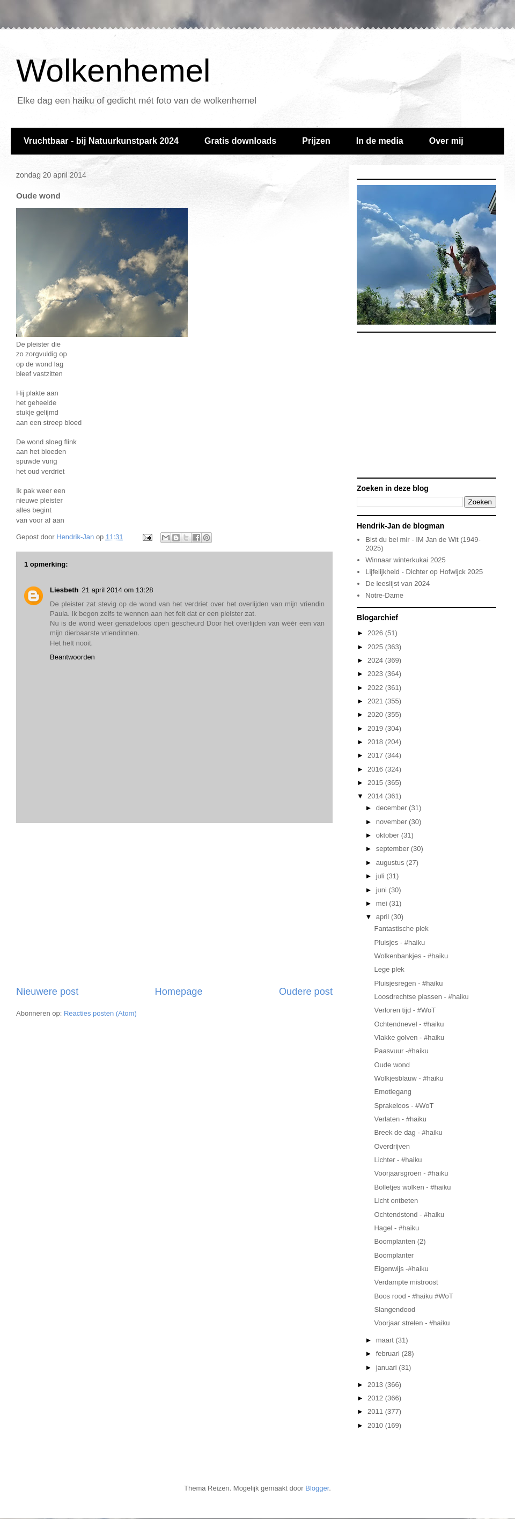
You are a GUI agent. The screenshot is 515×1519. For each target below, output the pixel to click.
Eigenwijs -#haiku (401, 1269)
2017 (376, 755)
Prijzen (316, 140)
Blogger (317, 1488)
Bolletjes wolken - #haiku (412, 1187)
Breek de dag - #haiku (408, 1132)
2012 (376, 1398)
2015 (376, 783)
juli (381, 876)
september (393, 849)
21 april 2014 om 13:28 (117, 590)
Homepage (179, 991)
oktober (388, 835)
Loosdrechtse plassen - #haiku (421, 997)
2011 (376, 1411)
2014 (376, 796)
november (392, 822)
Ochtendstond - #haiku (409, 1214)
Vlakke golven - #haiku (409, 1037)
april (383, 917)
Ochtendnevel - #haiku (409, 1024)
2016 (376, 769)
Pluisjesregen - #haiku (408, 983)
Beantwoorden (72, 657)
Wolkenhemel (113, 71)
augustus (391, 862)
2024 (376, 660)
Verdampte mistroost (406, 1282)
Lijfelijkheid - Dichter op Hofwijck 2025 (424, 572)
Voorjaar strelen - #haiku (412, 1323)
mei (382, 903)
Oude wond (392, 1065)
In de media (379, 140)
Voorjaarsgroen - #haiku (411, 1173)
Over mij (446, 140)
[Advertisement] (174, 904)
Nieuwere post (47, 991)
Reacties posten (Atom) (100, 1013)
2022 (376, 688)
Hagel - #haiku (396, 1228)
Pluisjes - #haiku (399, 942)
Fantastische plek (401, 928)
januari (387, 1367)
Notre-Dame (384, 595)
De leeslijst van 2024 (397, 583)
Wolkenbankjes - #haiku (411, 956)
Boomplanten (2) (399, 1241)
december (392, 808)
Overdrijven (391, 1146)
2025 (376, 647)
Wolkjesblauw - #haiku (408, 1078)
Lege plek (389, 969)
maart (386, 1340)
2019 (376, 728)
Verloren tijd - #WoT (405, 1010)
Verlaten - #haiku (400, 1119)
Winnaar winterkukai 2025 (405, 560)
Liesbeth (64, 590)
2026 (376, 633)
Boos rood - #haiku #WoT (413, 1296)
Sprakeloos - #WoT (403, 1106)
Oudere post (306, 991)
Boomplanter (394, 1255)
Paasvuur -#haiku (401, 1051)
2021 (376, 701)
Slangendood (394, 1309)
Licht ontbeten (396, 1201)
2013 (376, 1385)
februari (389, 1353)
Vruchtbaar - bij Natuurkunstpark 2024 (101, 140)
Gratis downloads (240, 140)
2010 (376, 1425)
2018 (376, 742)
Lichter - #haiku (398, 1160)
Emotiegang (392, 1092)
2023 (376, 674)
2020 (376, 714)
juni (382, 890)
